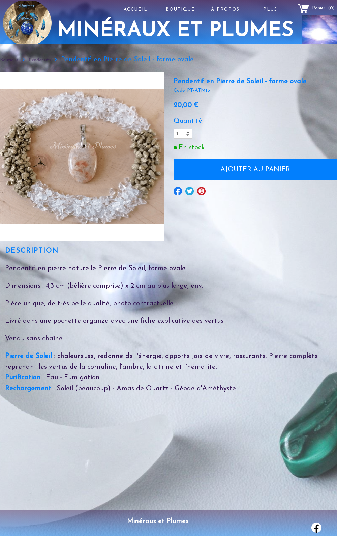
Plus (270, 9)
